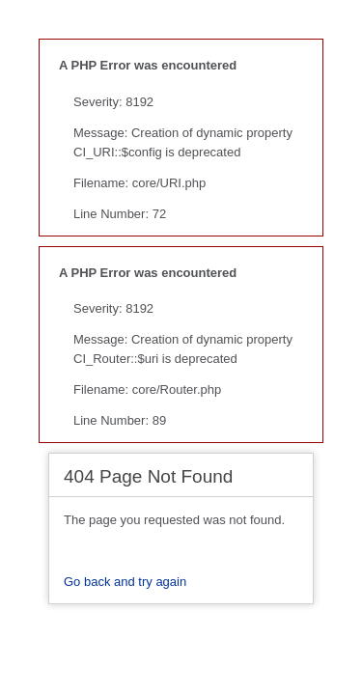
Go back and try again (125, 581)
